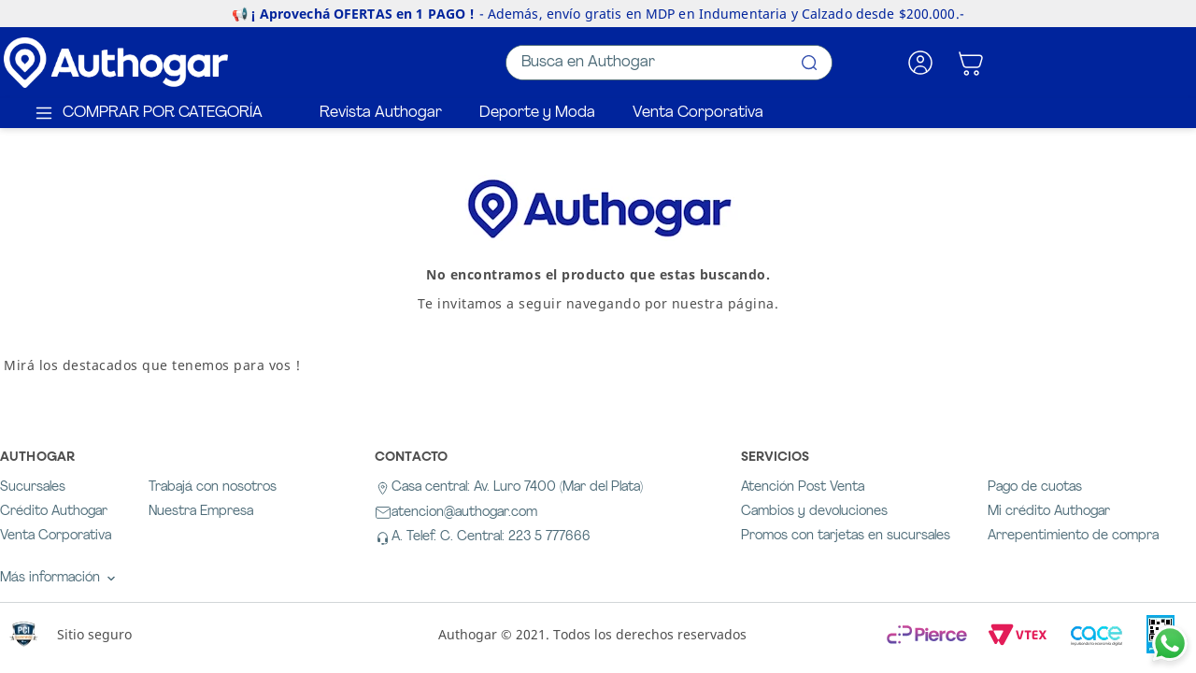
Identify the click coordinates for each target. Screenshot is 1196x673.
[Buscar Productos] (809, 62)
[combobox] (669, 62)
